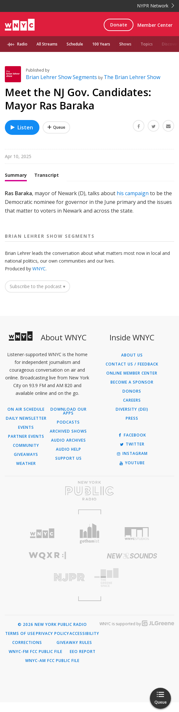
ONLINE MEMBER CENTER (131, 383)
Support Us (68, 468)
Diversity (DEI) (132, 419)
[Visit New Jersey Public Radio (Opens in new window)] (47, 587)
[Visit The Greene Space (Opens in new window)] (132, 587)
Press (132, 428)
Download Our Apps (68, 421)
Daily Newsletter (26, 428)
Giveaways (26, 464)
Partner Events (26, 446)
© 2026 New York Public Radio (52, 634)
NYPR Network (155, 6)
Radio (22, 44)
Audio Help (68, 459)
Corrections (27, 652)
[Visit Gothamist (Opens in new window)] (89, 543)
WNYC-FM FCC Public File (35, 661)
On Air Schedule (26, 419)
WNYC (39, 278)
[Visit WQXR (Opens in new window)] (47, 565)
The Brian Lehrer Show (132, 86)
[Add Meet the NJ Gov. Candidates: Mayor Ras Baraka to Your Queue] (56, 137)
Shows (125, 44)
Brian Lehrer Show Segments (62, 86)
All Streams (47, 44)
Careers (132, 410)
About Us (132, 365)
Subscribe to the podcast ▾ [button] (37, 296)
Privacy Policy (52, 643)
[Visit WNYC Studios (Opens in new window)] (137, 543)
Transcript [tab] (46, 185)
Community (26, 455)
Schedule (75, 44)
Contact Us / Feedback (132, 374)
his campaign (133, 202)
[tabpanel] (89, 212)
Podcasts (68, 432)
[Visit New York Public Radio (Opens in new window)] (89, 500)
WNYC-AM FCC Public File (52, 670)
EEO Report (83, 661)
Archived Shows (68, 441)
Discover (170, 44)
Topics (147, 44)
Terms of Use (20, 643)
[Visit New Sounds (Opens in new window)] (132, 565)
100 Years (101, 44)
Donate (118, 25)
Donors (131, 401)
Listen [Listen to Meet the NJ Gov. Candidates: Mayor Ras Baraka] (21, 137)
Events (26, 437)
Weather (26, 473)
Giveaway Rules (74, 652)
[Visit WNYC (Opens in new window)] (42, 543)
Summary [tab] (16, 185)
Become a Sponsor (132, 392)
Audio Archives (68, 450)
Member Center (155, 25)
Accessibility (84, 643)
